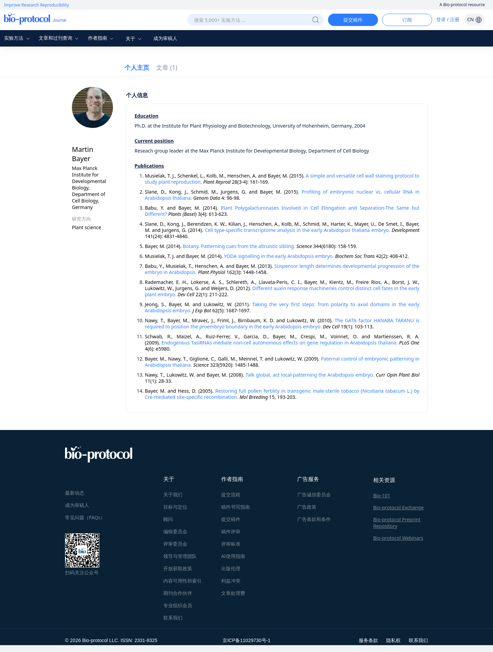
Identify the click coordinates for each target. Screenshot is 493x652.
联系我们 (172, 617)
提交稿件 (353, 19)
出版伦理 (230, 568)
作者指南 (101, 38)
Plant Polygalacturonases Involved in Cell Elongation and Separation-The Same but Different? (282, 211)
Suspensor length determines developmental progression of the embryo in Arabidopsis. (282, 269)
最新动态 (74, 493)
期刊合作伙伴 (177, 593)
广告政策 (306, 507)
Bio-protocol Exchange (398, 507)
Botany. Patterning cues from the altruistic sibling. (239, 246)
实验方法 (17, 38)
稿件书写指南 (235, 507)
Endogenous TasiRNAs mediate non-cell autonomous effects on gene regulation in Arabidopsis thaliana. (280, 342)
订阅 (407, 19)
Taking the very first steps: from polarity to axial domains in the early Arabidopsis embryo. (282, 307)
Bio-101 (381, 495)
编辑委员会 (175, 531)
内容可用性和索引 (182, 580)
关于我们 (172, 494)
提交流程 (230, 494)
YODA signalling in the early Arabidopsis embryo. (279, 256)
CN (474, 19)
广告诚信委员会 (314, 494)
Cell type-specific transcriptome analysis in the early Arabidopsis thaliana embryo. (297, 230)
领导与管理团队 (180, 556)
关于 (134, 38)
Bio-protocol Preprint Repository (396, 522)
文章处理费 (233, 593)
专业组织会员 (177, 605)
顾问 (168, 519)
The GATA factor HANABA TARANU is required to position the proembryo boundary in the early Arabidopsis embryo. (282, 323)
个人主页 (137, 67)
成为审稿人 (165, 38)
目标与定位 (175, 507)
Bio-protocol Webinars (398, 538)
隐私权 (393, 640)
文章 (166, 67)
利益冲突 (230, 580)
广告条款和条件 (314, 519)
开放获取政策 (177, 568)
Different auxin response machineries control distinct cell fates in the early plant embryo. (282, 291)
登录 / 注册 (448, 19)
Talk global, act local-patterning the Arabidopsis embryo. (309, 374)
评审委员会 (175, 543)
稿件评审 (230, 531)
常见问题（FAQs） (85, 517)
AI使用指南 (233, 556)
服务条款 (368, 640)
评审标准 (230, 543)
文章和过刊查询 (59, 38)
